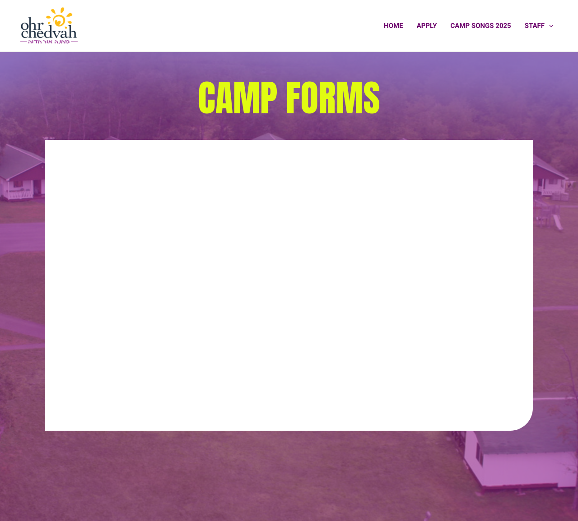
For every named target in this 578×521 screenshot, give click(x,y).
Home (393, 26)
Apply (427, 26)
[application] (549, 26)
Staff (539, 26)
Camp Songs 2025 (481, 26)
